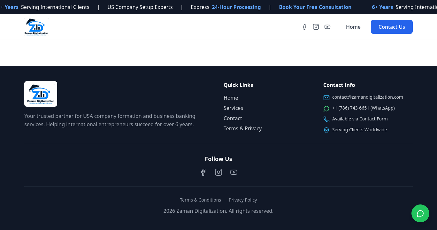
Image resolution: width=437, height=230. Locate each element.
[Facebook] (304, 27)
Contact (233, 118)
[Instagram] (316, 27)
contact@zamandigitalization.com (367, 97)
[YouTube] (327, 27)
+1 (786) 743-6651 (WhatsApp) (363, 108)
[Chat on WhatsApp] (420, 213)
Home (353, 26)
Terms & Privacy (243, 128)
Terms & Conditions (200, 200)
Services (233, 107)
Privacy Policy (243, 200)
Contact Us (392, 26)
